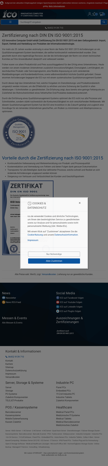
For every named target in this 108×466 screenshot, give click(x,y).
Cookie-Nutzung (35, 234)
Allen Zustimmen (54, 261)
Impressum (33, 240)
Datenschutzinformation (66, 234)
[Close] (66, 203)
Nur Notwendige (54, 254)
